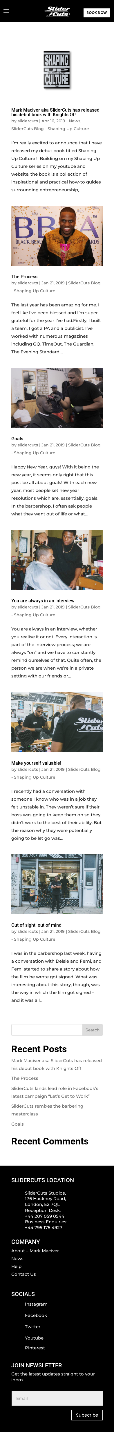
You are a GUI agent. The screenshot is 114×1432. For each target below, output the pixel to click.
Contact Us (23, 1274)
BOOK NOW (96, 12)
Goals (17, 438)
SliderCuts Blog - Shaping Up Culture (50, 128)
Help (16, 1266)
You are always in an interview (43, 601)
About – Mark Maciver (35, 1250)
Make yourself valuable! (36, 763)
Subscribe (87, 1415)
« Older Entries (27, 1020)
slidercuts (28, 120)
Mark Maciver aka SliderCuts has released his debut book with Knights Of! (55, 112)
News (74, 120)
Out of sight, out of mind (36, 925)
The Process (24, 276)
